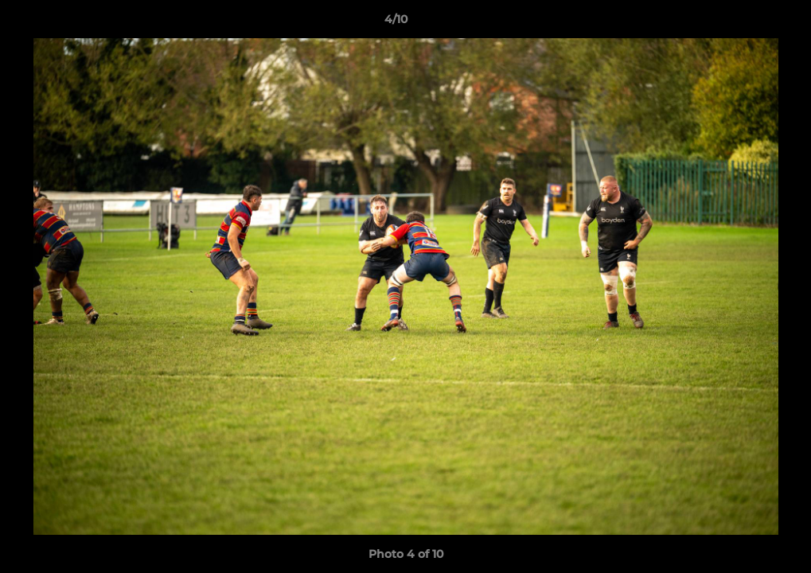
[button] (744, 23)
